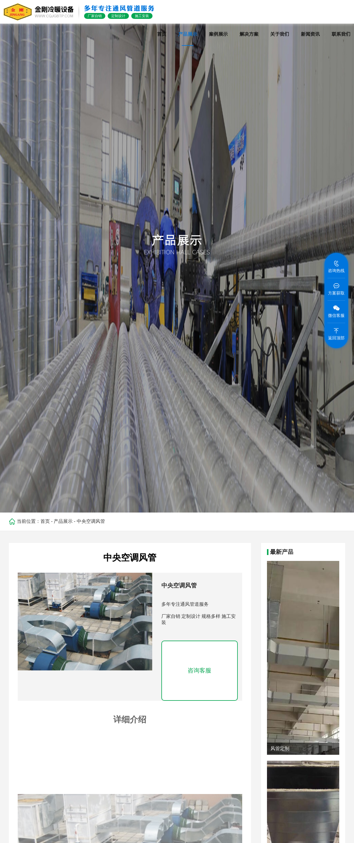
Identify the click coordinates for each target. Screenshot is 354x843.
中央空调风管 (91, 521)
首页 (45, 521)
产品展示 (63, 521)
